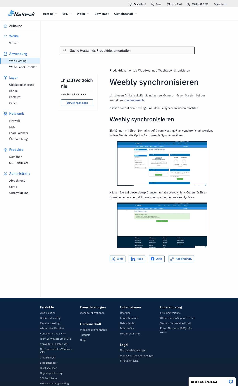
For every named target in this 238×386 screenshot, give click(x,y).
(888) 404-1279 (197, 4)
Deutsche (221, 4)
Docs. (156, 4)
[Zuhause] (21, 14)
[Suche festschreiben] (65, 50)
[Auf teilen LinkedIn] (137, 259)
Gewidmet (101, 14)
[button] (212, 380)
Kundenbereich (134, 100)
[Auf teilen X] (117, 259)
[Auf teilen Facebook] (157, 259)
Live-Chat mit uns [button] (170, 312)
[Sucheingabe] (132, 50)
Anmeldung (137, 4)
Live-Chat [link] (174, 4)
